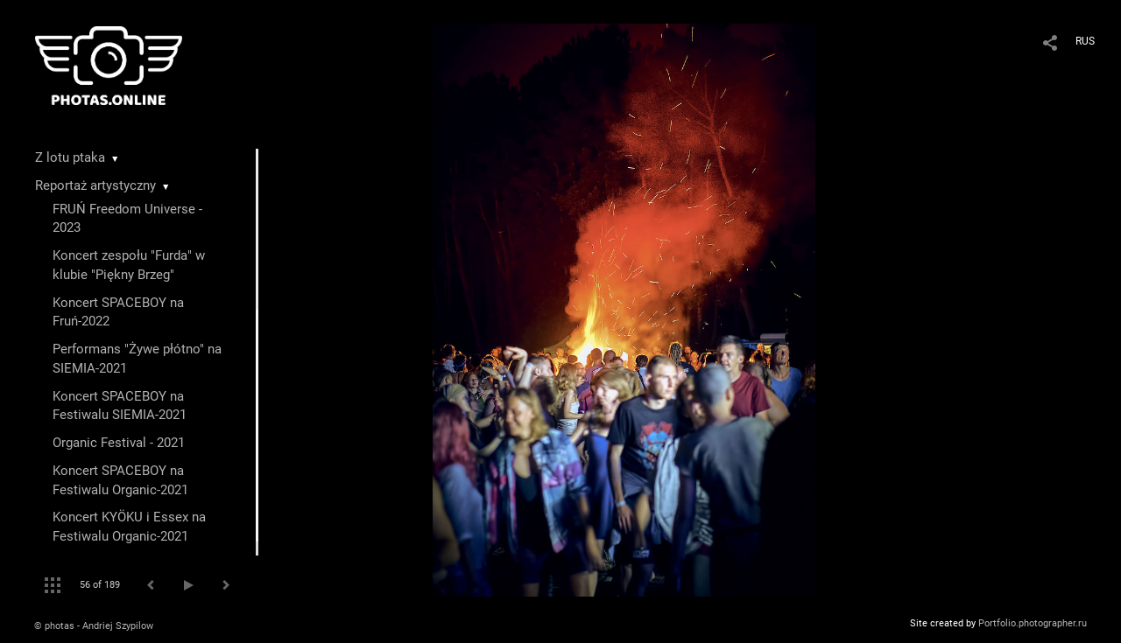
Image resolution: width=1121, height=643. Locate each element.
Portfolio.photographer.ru (1032, 623)
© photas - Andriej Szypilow (93, 626)
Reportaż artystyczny (95, 185)
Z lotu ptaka (70, 157)
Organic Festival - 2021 (119, 443)
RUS (1085, 41)
